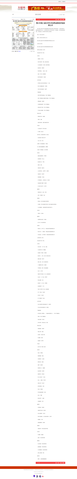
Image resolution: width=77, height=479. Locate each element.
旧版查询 (63, 1)
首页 (13, 14)
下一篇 (38, 19)
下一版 (33, 51)
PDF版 (19, 51)
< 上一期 (59, 14)
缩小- (59, 19)
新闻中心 (59, 1)
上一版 (31, 51)
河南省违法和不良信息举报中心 (39, 469)
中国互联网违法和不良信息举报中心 (29, 469)
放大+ (56, 19)
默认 (61, 19)
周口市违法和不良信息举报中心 (48, 469)
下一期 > (63, 14)
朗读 (63, 19)
